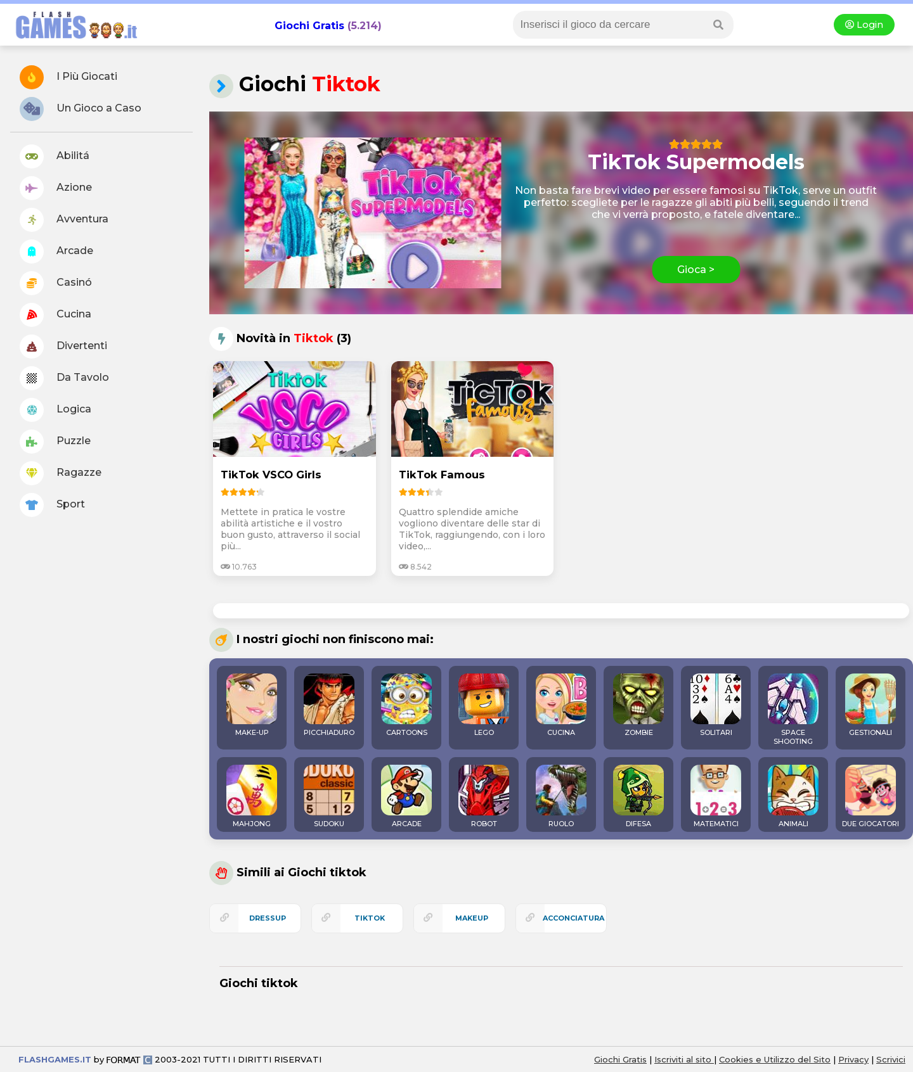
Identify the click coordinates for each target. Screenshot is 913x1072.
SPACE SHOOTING (793, 709)
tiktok (369, 918)
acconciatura (573, 918)
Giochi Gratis (309, 26)
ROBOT (483, 796)
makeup (471, 918)
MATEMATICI (715, 796)
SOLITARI (715, 705)
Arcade (56, 251)
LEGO (483, 705)
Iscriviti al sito (684, 1059)
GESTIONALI (870, 705)
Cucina (55, 315)
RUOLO (561, 796)
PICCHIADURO (329, 705)
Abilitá (54, 156)
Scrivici (890, 1059)
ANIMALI (793, 796)
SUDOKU (329, 796)
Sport (52, 505)
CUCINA (561, 705)
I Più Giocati (68, 77)
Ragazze (60, 473)
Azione (56, 188)
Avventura (64, 220)
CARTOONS (406, 705)
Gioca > (696, 270)
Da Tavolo (64, 378)
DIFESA (638, 796)
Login (864, 24)
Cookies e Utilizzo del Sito (775, 1059)
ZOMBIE (638, 705)
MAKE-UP (251, 705)
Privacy (853, 1059)
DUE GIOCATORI (870, 796)
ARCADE (406, 796)
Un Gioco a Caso (80, 109)
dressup (267, 918)
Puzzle (55, 442)
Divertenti (63, 347)
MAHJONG (251, 796)
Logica (55, 410)
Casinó (56, 283)
